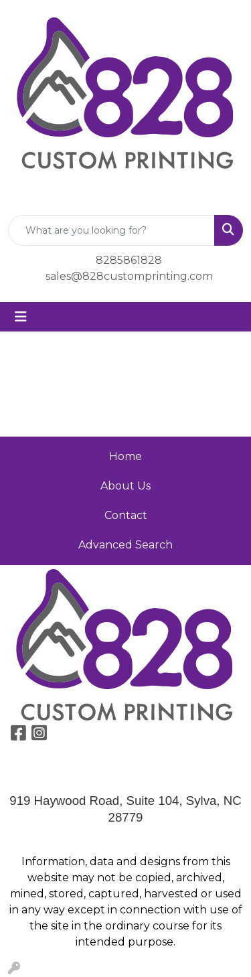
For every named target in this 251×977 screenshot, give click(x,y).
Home (125, 456)
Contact (125, 515)
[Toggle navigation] (21, 316)
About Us (125, 485)
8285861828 (129, 260)
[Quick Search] (111, 230)
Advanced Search (125, 544)
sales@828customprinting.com (129, 276)
